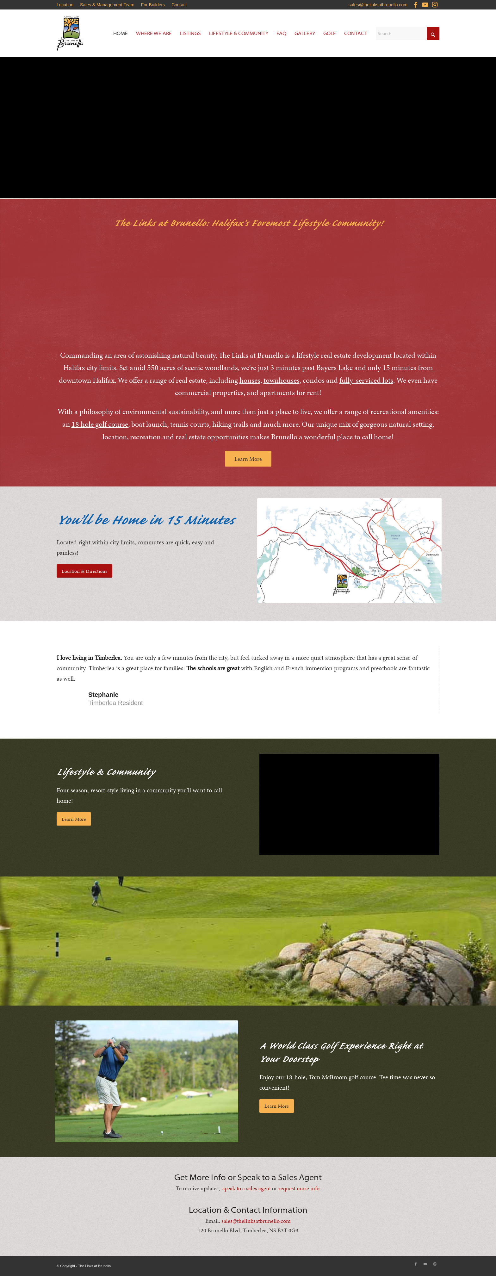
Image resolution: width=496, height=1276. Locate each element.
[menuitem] (67, 5)
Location (65, 4)
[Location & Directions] (84, 571)
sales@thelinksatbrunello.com (378, 4)
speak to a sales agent (246, 1188)
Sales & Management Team (107, 4)
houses (249, 380)
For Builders (153, 4)
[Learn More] (248, 458)
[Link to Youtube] (425, 4)
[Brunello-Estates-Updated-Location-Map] (349, 550)
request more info (298, 1188)
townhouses (282, 380)
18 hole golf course (99, 424)
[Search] (407, 33)
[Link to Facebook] (415, 4)
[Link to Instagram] (434, 4)
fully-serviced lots (366, 380)
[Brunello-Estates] (95, 33)
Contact (179, 4)
